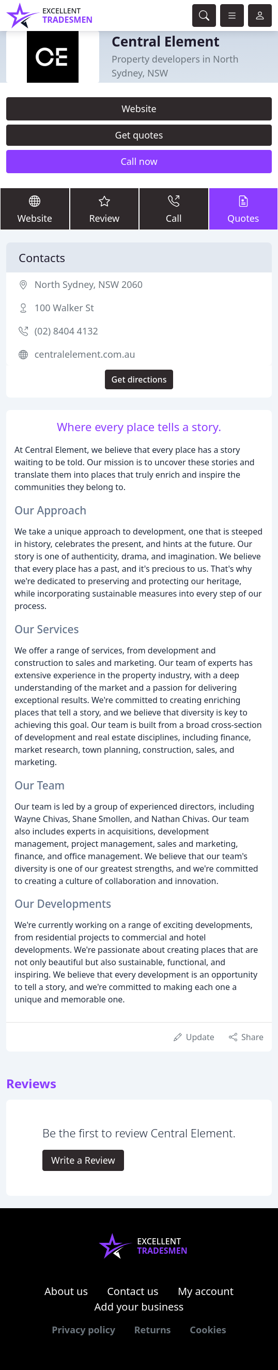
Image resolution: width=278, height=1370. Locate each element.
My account (206, 1291)
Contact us (133, 1291)
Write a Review (83, 1160)
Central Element (166, 41)
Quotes (244, 208)
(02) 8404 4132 (66, 331)
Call (174, 208)
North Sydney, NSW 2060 (89, 284)
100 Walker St (64, 307)
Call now (138, 161)
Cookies (208, 1329)
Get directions (139, 379)
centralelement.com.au (85, 354)
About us (66, 1291)
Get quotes (139, 135)
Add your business (139, 1307)
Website (139, 108)
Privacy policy (83, 1329)
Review (105, 208)
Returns (152, 1329)
